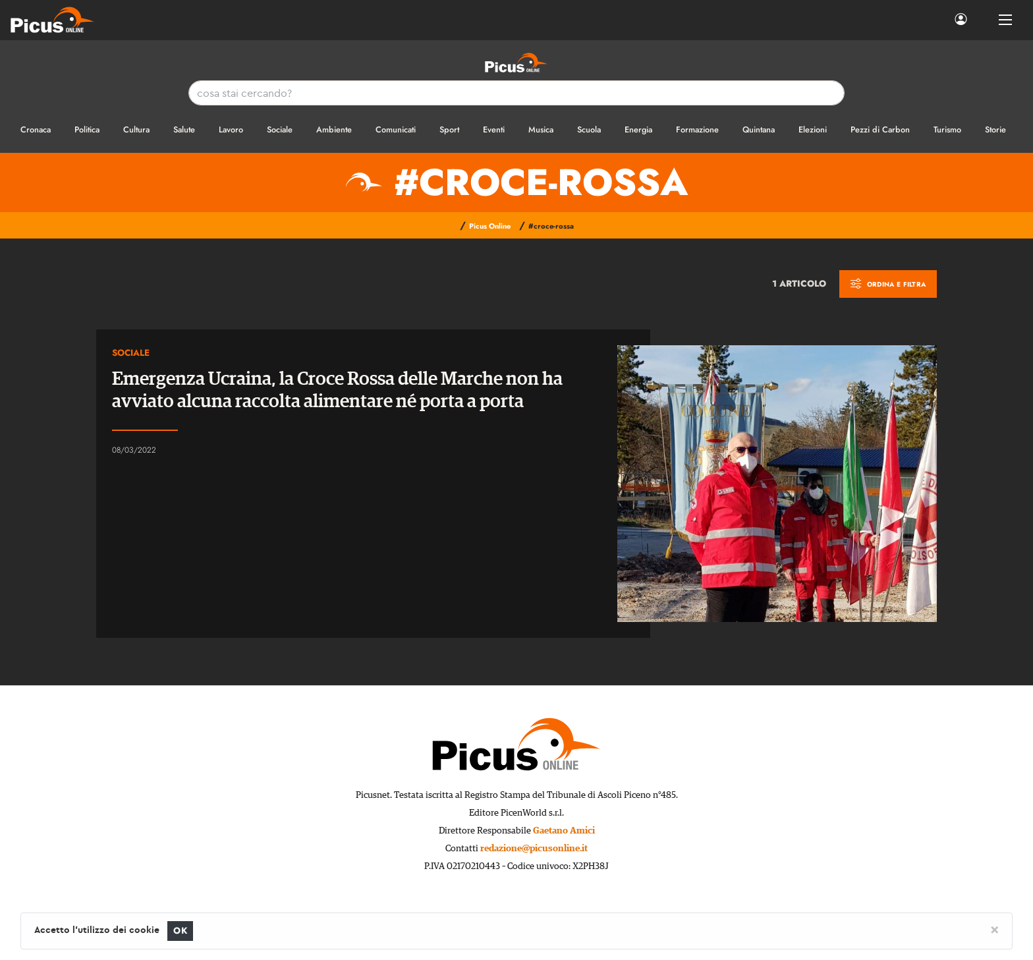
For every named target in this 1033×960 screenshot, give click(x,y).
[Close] (994, 929)
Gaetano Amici (564, 830)
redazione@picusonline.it (534, 848)
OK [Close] (180, 930)
